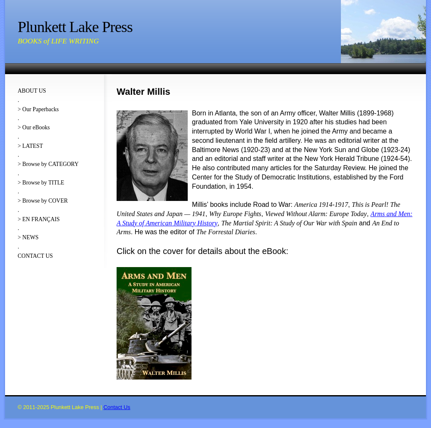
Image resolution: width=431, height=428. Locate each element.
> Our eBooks (34, 127)
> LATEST (30, 146)
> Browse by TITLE (41, 182)
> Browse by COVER (43, 201)
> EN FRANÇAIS (39, 219)
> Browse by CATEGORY (48, 164)
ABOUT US (32, 91)
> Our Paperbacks (38, 109)
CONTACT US (35, 256)
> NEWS (28, 237)
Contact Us (117, 407)
